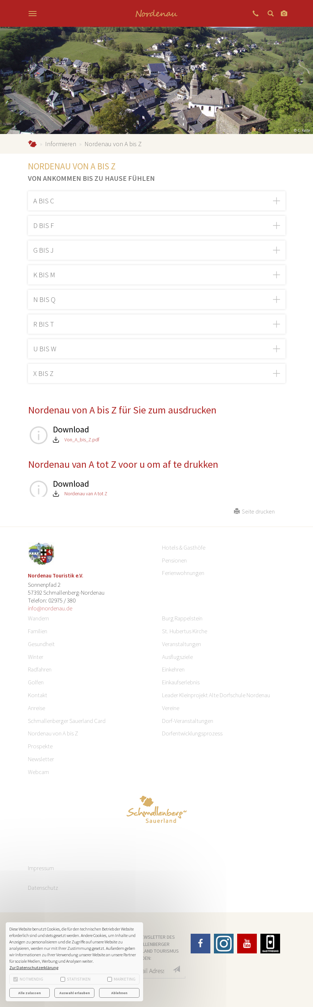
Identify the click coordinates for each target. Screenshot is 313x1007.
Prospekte (40, 746)
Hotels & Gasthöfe (183, 547)
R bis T (43, 323)
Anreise (36, 708)
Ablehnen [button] (119, 993)
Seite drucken (254, 511)
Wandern (38, 618)
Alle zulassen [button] (29, 993)
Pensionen (174, 560)
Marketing (121, 979)
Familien (37, 631)
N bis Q (44, 299)
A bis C (43, 200)
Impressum (41, 868)
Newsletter (41, 759)
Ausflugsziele (177, 657)
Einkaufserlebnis (181, 682)
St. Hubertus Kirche (184, 631)
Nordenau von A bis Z (53, 733)
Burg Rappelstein (182, 618)
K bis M (44, 274)
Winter (35, 657)
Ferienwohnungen (183, 573)
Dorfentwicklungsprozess (192, 733)
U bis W (44, 348)
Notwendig (28, 979)
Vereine (170, 708)
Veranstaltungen (181, 644)
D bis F (43, 225)
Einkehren (173, 669)
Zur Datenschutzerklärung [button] (33, 967)
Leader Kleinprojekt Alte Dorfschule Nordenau (216, 695)
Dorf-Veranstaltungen (187, 721)
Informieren (60, 144)
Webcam (38, 772)
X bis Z (43, 373)
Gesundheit (41, 644)
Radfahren (40, 669)
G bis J (43, 249)
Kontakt (37, 695)
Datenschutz (43, 888)
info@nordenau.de (50, 608)
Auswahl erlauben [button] (74, 993)
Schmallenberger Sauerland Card (67, 721)
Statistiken (75, 979)
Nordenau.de (32, 144)
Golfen (36, 682)
